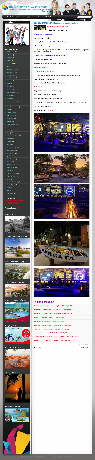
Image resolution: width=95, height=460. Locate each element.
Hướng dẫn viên (11, 118)
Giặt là (8, 109)
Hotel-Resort (10, 115)
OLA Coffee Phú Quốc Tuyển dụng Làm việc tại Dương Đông (52, 309)
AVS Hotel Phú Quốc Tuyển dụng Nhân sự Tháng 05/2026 (51, 321)
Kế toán (9, 121)
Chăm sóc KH (10, 83)
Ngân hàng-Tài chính (12, 135)
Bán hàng (9, 57)
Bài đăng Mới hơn (38, 347)
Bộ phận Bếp (10, 69)
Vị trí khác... (10, 187)
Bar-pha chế (10, 63)
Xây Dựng (9, 190)
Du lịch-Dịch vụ (11, 92)
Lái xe (8, 127)
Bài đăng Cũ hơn (85, 347)
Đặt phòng (9, 95)
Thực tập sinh (10, 170)
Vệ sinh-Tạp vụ (11, 185)
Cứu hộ (9, 89)
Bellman (9, 66)
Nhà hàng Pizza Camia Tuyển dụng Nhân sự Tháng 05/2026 (52, 325)
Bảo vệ (9, 60)
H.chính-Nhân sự (11, 112)
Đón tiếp (9, 98)
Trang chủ (62, 347)
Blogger (50, 11)
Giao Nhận (10, 104)
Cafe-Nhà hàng (11, 78)
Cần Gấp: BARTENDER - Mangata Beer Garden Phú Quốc (56, 23)
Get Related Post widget (84, 344)
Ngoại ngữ (9, 138)
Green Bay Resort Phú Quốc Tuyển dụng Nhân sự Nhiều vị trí (53, 313)
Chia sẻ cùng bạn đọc (26, 17)
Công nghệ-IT (10, 86)
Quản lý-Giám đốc (12, 147)
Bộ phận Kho (10, 72)
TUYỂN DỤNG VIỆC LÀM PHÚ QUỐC (28, 7)
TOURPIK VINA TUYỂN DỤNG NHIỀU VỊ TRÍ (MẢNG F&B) (51, 329)
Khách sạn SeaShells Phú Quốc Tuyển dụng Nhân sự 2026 (52, 317)
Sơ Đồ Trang (11, 17)
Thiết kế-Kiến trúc (11, 159)
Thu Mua (9, 161)
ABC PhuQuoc (11, 52)
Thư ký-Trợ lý (10, 167)
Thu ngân (9, 164)
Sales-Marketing (11, 150)
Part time (9, 141)
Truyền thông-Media (12, 173)
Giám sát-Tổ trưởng (12, 101)
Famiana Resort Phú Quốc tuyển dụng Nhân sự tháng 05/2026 (53, 306)
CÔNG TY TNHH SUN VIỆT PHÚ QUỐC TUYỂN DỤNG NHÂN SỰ (54, 340)
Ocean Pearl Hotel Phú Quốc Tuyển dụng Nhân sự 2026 (51, 333)
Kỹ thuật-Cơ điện (11, 124)
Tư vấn (9, 179)
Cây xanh (9, 81)
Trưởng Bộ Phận (11, 176)
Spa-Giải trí (10, 156)
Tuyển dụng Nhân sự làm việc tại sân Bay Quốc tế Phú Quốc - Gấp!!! (56, 337)
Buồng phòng (10, 75)
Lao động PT (10, 130)
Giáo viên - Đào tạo (12, 107)
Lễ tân (8, 133)
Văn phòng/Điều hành (12, 182)
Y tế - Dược (10, 193)
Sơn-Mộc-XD (10, 153)
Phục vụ (9, 144)
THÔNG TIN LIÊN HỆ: (44, 17)
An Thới (9, 55)
